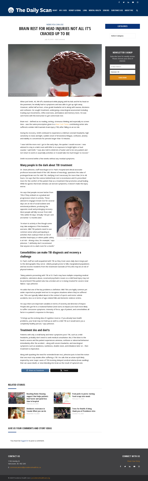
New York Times (62, 124)
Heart (55, 10)
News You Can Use (54, 24)
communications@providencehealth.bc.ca (25, 467)
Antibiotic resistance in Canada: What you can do (36, 409)
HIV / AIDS (63, 10)
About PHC (129, 10)
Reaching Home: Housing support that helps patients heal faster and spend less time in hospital (37, 398)
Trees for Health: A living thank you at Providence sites (83, 409)
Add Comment (60, 39)
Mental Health (95, 10)
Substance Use (117, 10)
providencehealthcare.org (41, 478)
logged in (24, 441)
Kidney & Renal (75, 10)
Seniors (106, 10)
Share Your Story (133, 461)
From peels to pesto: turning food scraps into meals (83, 395)
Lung (85, 10)
